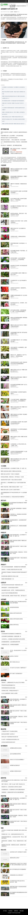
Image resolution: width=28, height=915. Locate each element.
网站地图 (21, 910)
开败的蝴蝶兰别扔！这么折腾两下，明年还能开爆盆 (12, 135)
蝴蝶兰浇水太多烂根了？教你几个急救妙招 (10, 474)
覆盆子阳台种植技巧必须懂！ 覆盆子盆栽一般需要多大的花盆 (13, 92)
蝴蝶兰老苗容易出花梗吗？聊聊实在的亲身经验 (11, 471)
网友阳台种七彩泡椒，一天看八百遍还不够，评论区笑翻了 (13, 139)
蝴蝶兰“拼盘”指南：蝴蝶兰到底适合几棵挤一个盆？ (12, 486)
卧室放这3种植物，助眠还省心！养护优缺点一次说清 (12, 476)
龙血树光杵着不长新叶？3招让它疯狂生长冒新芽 (11, 479)
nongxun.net (19, 5)
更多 (26, 500)
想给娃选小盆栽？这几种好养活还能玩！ (9, 137)
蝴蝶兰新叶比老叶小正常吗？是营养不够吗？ (10, 489)
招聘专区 (16, 910)
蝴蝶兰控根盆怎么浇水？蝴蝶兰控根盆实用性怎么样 (12, 116)
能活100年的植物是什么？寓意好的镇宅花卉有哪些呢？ (13, 496)
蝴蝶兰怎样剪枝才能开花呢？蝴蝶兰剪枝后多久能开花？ (13, 123)
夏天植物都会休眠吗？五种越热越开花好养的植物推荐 (13, 100)
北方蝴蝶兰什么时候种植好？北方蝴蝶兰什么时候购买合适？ (13, 88)
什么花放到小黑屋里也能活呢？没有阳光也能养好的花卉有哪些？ (13, 108)
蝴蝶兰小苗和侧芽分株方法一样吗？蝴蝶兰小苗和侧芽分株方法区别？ (13, 113)
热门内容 (13, 7)
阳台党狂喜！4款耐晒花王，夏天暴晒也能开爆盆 (11, 145)
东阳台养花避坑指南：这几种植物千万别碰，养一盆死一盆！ (14, 468)
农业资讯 (23, 5)
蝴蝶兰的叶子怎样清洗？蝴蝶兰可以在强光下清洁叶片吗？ (13, 104)
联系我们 (10, 910)
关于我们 (5, 910)
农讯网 (11, 11)
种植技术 (15, 11)
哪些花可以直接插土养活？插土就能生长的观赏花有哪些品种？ (13, 120)
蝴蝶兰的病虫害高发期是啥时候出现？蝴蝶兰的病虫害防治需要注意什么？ (13, 97)
